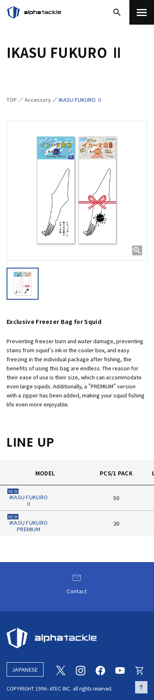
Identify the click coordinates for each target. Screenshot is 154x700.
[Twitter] (61, 669)
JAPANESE (25, 669)
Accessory (38, 99)
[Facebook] (100, 669)
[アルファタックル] (34, 12)
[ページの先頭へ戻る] (141, 687)
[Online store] (140, 669)
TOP (12, 99)
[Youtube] (120, 669)
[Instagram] (80, 669)
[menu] (141, 12)
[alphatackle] (77, 638)
